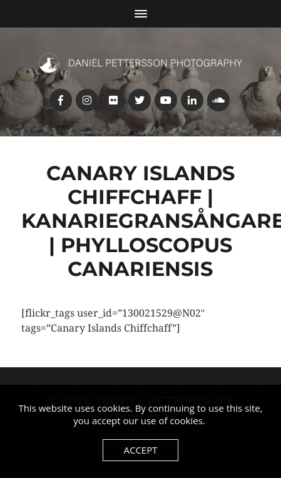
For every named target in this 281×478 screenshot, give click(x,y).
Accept (140, 450)
